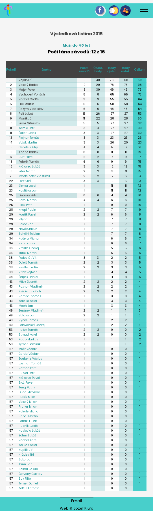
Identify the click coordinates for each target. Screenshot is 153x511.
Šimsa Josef (27, 186)
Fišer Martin (27, 171)
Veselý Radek (28, 85)
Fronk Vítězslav (29, 123)
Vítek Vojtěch (28, 272)
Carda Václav (29, 354)
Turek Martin (28, 253)
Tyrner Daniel (28, 483)
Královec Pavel (29, 378)
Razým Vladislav (31, 109)
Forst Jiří (25, 181)
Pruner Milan (28, 407)
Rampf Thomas (30, 296)
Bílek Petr (25, 205)
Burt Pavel (26, 157)
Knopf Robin (27, 210)
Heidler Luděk (28, 267)
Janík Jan (25, 464)
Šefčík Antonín (29, 488)
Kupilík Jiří (26, 450)
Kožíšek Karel (28, 445)
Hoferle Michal (29, 411)
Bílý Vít (24, 219)
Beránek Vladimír (31, 310)
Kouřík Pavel (27, 214)
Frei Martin (26, 104)
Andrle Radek (28, 152)
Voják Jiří (25, 80)
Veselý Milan (28, 402)
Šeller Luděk (27, 133)
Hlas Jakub (27, 243)
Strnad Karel (28, 334)
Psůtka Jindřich (30, 291)
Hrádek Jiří (26, 455)
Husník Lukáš (28, 426)
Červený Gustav (30, 474)
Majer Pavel (27, 90)
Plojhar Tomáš (29, 138)
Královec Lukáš (29, 166)
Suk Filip (25, 479)
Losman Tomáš (30, 363)
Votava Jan (27, 315)
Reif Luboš (26, 114)
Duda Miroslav (29, 392)
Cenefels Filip (28, 147)
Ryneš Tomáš (28, 320)
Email (76, 501)
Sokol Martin (28, 200)
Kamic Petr (26, 128)
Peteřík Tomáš (29, 162)
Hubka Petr (26, 373)
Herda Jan (26, 224)
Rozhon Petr (27, 368)
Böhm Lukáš (27, 435)
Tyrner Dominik (29, 344)
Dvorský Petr (27, 195)
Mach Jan (26, 306)
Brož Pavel (26, 382)
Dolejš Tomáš (28, 262)
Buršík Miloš (27, 397)
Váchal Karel (28, 440)
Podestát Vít (27, 258)
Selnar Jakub (28, 469)
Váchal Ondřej (29, 99)
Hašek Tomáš (28, 330)
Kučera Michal (29, 238)
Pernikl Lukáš (28, 421)
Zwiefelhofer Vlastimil (34, 176)
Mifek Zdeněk (28, 282)
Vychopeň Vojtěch (32, 94)
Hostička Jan (28, 190)
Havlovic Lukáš (29, 431)
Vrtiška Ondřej (29, 248)
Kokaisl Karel (28, 301)
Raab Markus (28, 339)
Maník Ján (26, 118)
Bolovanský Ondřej (32, 325)
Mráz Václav (28, 349)
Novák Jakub (28, 229)
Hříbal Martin (28, 416)
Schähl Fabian (29, 234)
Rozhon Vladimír (31, 286)
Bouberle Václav (30, 358)
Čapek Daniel (28, 277)
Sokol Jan (25, 459)
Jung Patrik (27, 387)
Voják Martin (28, 142)
